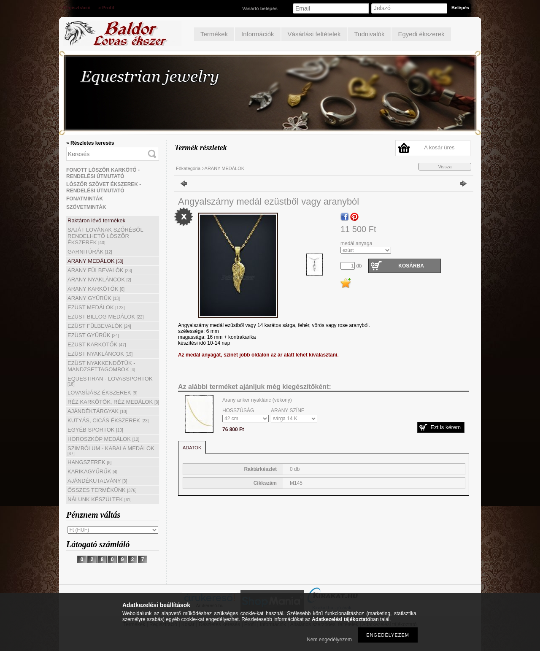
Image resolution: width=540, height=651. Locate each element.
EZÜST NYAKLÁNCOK (100, 354)
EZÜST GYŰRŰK (93, 335)
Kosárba (411, 266)
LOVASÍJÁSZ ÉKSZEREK (103, 392)
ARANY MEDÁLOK (95, 261)
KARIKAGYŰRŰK (92, 471)
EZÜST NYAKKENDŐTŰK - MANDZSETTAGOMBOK (101, 366)
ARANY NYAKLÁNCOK (99, 279)
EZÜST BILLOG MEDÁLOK (105, 316)
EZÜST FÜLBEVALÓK (99, 326)
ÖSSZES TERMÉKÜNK (102, 490)
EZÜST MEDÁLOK (96, 307)
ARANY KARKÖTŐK (96, 289)
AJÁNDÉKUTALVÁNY (97, 481)
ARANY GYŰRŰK (94, 298)
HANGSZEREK (89, 462)
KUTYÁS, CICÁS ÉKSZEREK (108, 420)
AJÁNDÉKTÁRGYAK (97, 411)
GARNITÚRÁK (90, 252)
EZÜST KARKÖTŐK (97, 344)
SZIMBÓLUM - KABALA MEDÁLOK (111, 450)
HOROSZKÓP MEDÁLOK (103, 439)
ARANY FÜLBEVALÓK (100, 270)
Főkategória (188, 168)
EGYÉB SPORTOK (95, 430)
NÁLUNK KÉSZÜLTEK (100, 499)
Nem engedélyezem (329, 640)
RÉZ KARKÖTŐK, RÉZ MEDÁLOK (113, 402)
